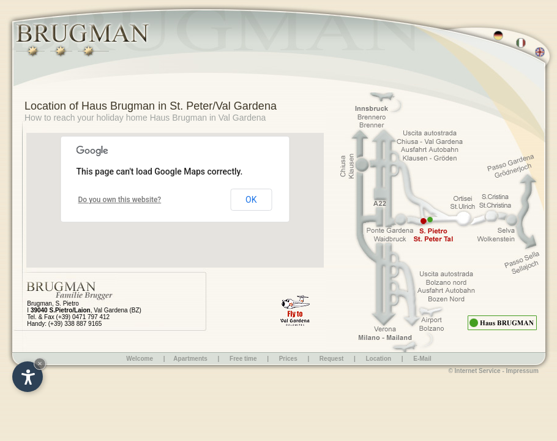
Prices (288, 358)
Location (378, 358)
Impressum (522, 371)
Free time (244, 358)
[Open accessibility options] (27, 376)
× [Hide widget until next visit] (39, 363)
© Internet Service (474, 371)
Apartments (190, 358)
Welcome (139, 358)
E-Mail (422, 358)
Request (331, 358)
